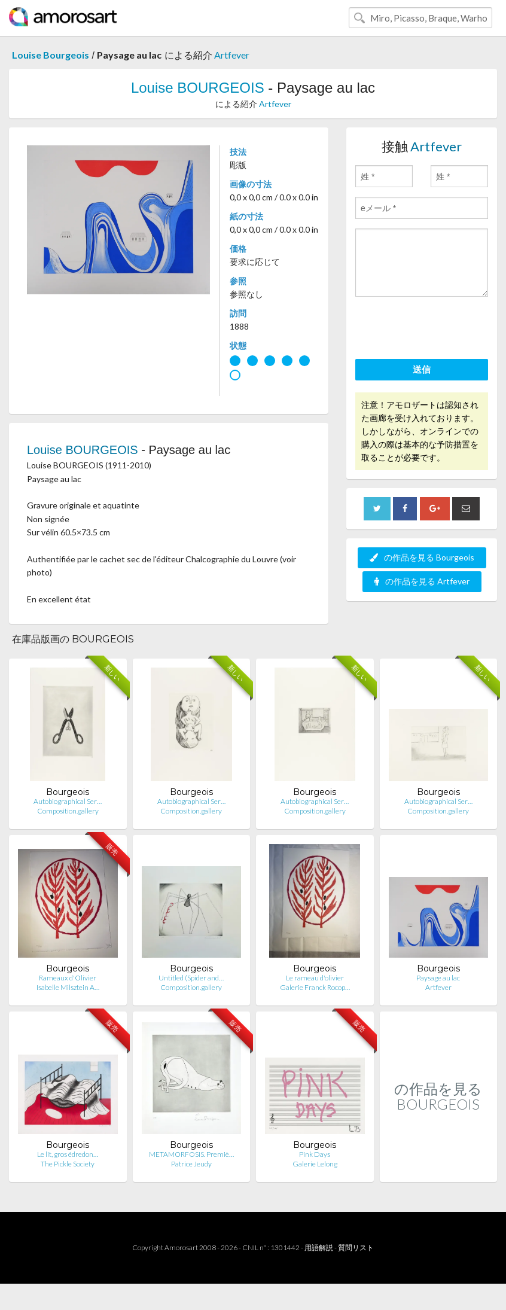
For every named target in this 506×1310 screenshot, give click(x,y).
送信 (422, 369)
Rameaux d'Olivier (67, 977)
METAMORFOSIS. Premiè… (191, 1154)
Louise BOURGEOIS (197, 88)
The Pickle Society (68, 1163)
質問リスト (356, 1247)
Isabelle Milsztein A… (67, 987)
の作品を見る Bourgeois (422, 557)
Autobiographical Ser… (67, 801)
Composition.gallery (68, 810)
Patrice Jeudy (191, 1163)
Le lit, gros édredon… (67, 1154)
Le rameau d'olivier (315, 977)
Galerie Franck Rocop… (315, 987)
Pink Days (314, 1154)
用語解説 (318, 1247)
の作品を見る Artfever (422, 581)
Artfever (231, 54)
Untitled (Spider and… (191, 977)
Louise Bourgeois (50, 54)
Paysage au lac (438, 977)
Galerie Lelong (314, 1163)
